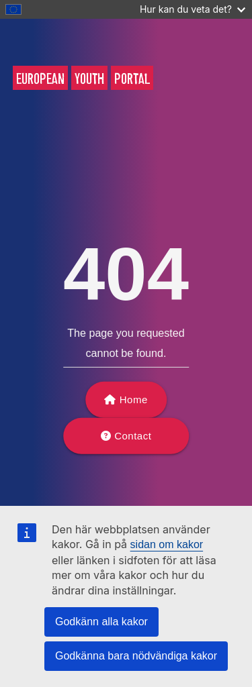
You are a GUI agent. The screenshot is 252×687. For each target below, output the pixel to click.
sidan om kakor (167, 544)
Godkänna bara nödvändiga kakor (136, 656)
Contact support (130, 442)
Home (134, 399)
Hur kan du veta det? (192, 9)
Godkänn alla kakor (101, 621)
